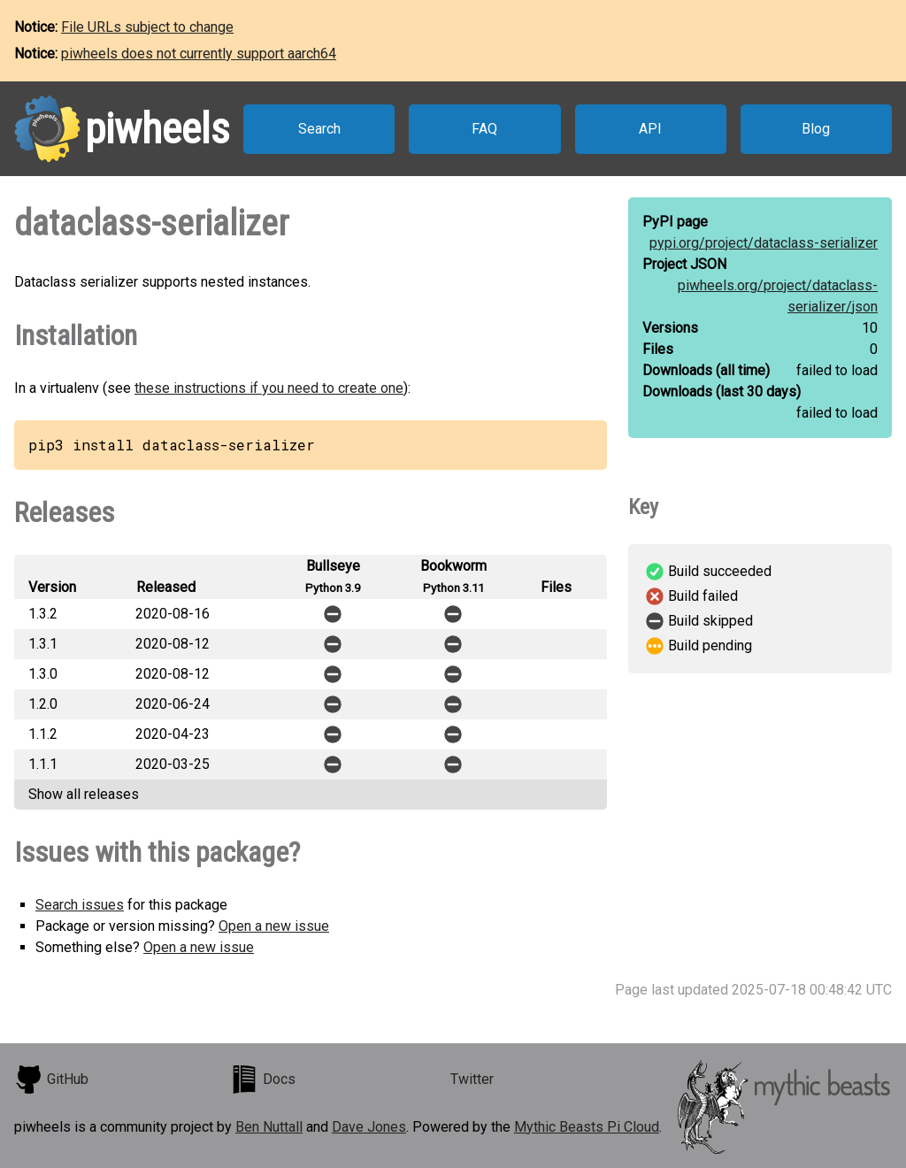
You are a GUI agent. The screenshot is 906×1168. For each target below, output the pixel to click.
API (650, 128)
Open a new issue (274, 926)
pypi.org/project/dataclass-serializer (763, 242)
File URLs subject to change (147, 27)
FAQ (484, 128)
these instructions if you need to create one (268, 388)
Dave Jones (369, 1126)
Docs (263, 1079)
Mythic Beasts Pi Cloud (586, 1126)
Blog (816, 128)
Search (319, 128)
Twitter (472, 1079)
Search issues (79, 904)
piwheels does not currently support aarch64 (198, 53)
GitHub (51, 1079)
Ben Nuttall (269, 1126)
